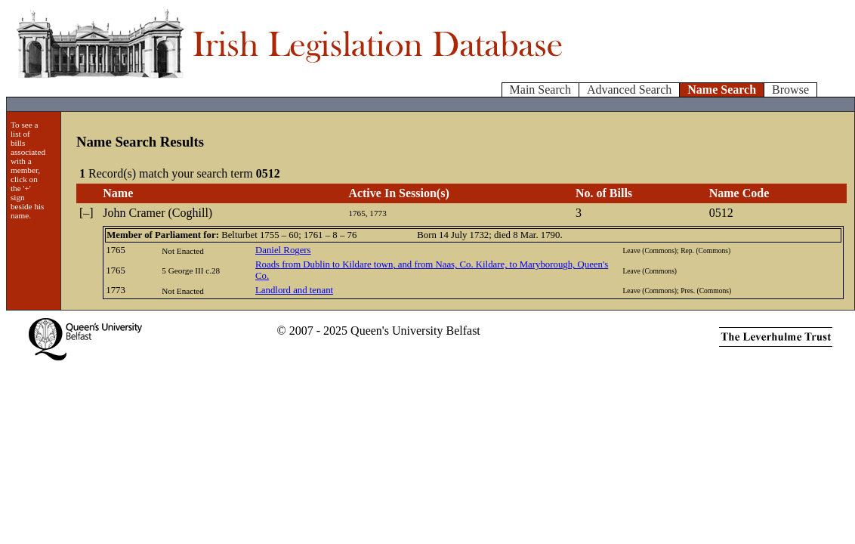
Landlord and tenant (294, 290)
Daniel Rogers (283, 250)
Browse (790, 89)
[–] (86, 212)
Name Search (721, 89)
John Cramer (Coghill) (157, 212)
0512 (721, 212)
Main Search (540, 89)
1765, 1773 (367, 213)
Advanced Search (629, 89)
